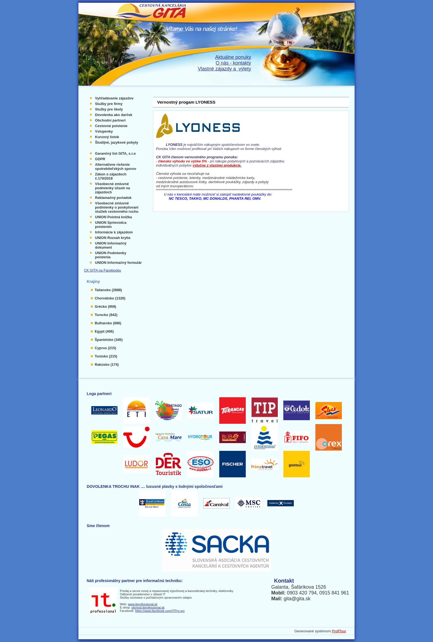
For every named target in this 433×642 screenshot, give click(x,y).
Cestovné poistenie (111, 126)
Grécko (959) (105, 306)
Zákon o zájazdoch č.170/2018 (110, 176)
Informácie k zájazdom (114, 232)
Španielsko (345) (109, 340)
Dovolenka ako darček (113, 115)
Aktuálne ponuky (233, 57)
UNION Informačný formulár (118, 263)
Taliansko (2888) (108, 290)
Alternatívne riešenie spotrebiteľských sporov (115, 166)
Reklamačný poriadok (113, 198)
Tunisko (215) (106, 356)
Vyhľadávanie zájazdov (114, 98)
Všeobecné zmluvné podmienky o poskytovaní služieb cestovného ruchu (116, 207)
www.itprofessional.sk (142, 604)
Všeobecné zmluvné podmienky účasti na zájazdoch (112, 188)
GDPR (100, 159)
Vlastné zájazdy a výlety (224, 69)
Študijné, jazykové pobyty (116, 142)
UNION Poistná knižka (113, 217)
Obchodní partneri (110, 120)
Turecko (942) (106, 315)
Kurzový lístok (107, 137)
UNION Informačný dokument (110, 245)
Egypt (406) (104, 331)
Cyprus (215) (105, 348)
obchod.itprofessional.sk (148, 607)
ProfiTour (339, 631)
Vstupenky (104, 131)
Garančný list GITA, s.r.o (115, 153)
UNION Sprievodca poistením (110, 224)
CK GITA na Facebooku (102, 270)
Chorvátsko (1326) (110, 298)
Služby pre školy (109, 109)
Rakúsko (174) (107, 364)
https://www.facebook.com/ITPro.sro (159, 610)
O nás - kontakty (233, 63)
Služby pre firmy (109, 104)
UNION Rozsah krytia (112, 238)
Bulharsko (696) (108, 323)
